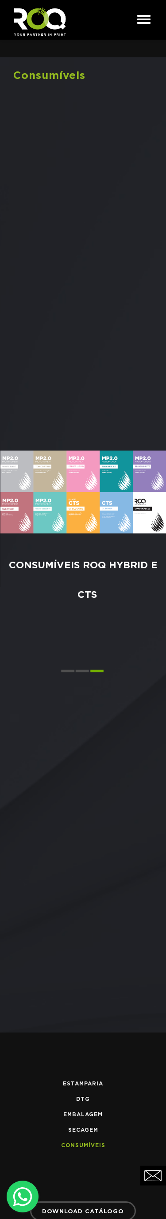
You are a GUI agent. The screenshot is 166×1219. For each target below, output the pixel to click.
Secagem (83, 1130)
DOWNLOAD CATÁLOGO (83, 1212)
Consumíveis (83, 1145)
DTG (83, 1099)
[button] (68, 671)
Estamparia (83, 1083)
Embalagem (83, 1114)
